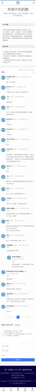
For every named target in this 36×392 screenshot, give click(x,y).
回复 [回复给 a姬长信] (8, 286)
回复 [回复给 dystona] (8, 168)
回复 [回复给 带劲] (8, 223)
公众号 (32, 389)
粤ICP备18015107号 (19, 383)
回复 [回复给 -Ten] (8, 178)
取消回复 (17, 325)
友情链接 (11, 369)
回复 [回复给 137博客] (8, 200)
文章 (11, 389)
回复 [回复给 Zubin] (8, 109)
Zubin (8, 107)
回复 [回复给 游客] (8, 237)
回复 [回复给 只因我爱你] (8, 247)
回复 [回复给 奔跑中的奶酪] (8, 141)
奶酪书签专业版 (27, 369)
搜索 (3, 389)
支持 (16, 369)
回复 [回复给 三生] (8, 99)
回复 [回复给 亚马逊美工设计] (8, 79)
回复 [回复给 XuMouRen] (8, 151)
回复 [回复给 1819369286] (8, 308)
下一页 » (27, 317)
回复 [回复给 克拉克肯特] (8, 296)
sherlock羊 (9, 325)
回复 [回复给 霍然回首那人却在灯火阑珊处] (8, 276)
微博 (25, 389)
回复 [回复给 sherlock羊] (8, 121)
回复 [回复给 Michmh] (8, 89)
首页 (5, 369)
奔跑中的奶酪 (10, 139)
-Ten (7, 176)
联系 (19, 369)
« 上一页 (8, 317)
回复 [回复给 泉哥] (8, 190)
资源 (18, 389)
